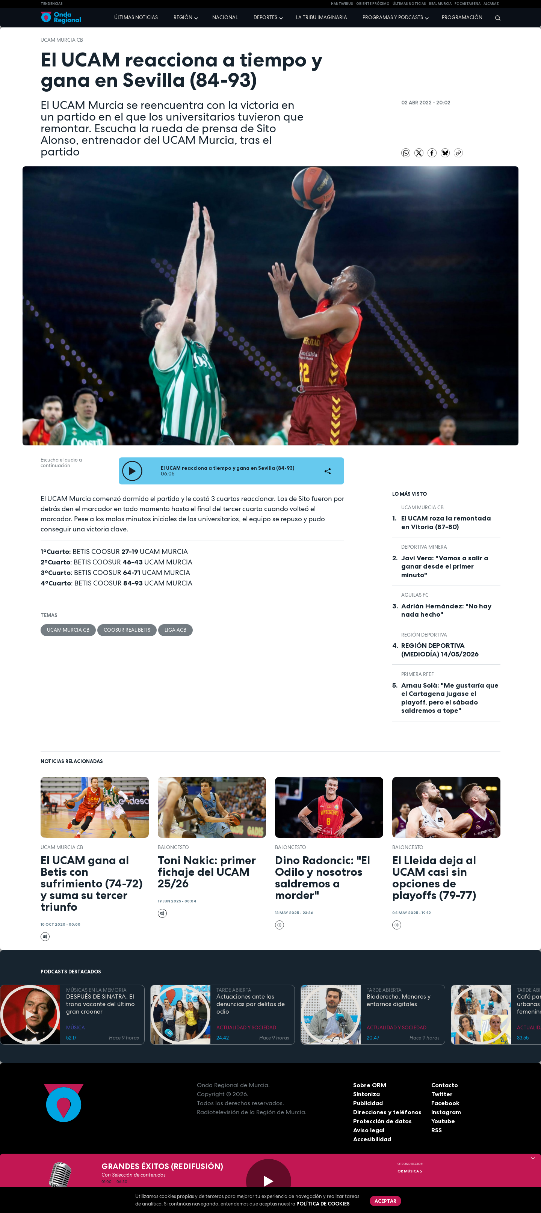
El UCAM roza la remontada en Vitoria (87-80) (446, 522)
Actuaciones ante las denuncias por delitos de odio (250, 1004)
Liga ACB (175, 630)
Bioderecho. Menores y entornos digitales (399, 1000)
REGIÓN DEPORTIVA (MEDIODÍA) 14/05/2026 (440, 649)
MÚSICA (75, 1027)
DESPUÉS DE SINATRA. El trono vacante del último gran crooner (100, 1004)
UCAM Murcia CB (62, 40)
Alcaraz (491, 4)
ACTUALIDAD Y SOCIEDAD (246, 1027)
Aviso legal (368, 1130)
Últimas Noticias (409, 4)
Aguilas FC (415, 595)
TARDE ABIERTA (233, 990)
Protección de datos (382, 1121)
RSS (436, 1130)
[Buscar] (495, 17)
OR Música (410, 1171)
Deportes (265, 17)
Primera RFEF (417, 674)
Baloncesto (173, 847)
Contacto (444, 1085)
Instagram (446, 1112)
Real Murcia (440, 4)
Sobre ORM (369, 1085)
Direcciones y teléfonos (387, 1112)
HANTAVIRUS (342, 4)
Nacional (225, 17)
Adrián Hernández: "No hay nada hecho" (446, 610)
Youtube (443, 1121)
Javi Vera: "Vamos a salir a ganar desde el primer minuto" (444, 566)
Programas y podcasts (393, 17)
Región (183, 17)
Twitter (442, 1094)
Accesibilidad (372, 1139)
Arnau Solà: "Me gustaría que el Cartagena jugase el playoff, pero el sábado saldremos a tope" (450, 698)
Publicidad (368, 1103)
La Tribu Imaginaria (321, 17)
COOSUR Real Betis (127, 630)
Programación (462, 17)
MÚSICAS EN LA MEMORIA (96, 990)
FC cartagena (468, 4)
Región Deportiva (424, 635)
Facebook (445, 1103)
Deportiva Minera (424, 547)
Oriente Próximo (373, 4)
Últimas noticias (136, 17)
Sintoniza (366, 1094)
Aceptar (385, 1201)
